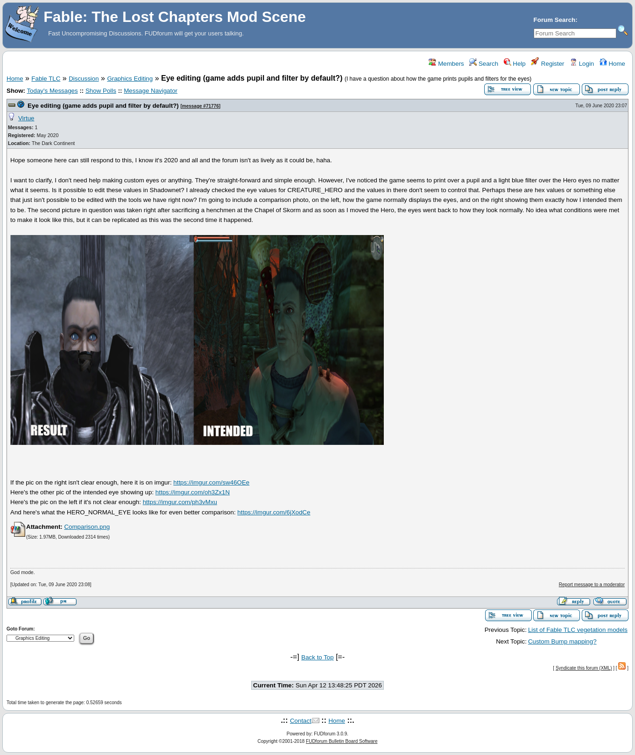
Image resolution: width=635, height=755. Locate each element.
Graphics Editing (130, 78)
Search (483, 63)
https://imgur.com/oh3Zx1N (192, 492)
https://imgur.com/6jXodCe (273, 512)
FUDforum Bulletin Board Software (341, 741)
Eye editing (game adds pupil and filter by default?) (103, 105)
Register (547, 63)
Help (515, 63)
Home (612, 63)
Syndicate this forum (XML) (584, 668)
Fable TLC (45, 78)
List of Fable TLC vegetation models (578, 629)
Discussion (84, 78)
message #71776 (200, 106)
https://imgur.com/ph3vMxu (180, 502)
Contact (300, 720)
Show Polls (100, 90)
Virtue (26, 118)
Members (446, 63)
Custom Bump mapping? (562, 641)
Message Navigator (150, 90)
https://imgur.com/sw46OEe (211, 482)
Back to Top (317, 657)
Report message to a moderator (592, 584)
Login (582, 63)
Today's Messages (52, 90)
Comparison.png (87, 526)
